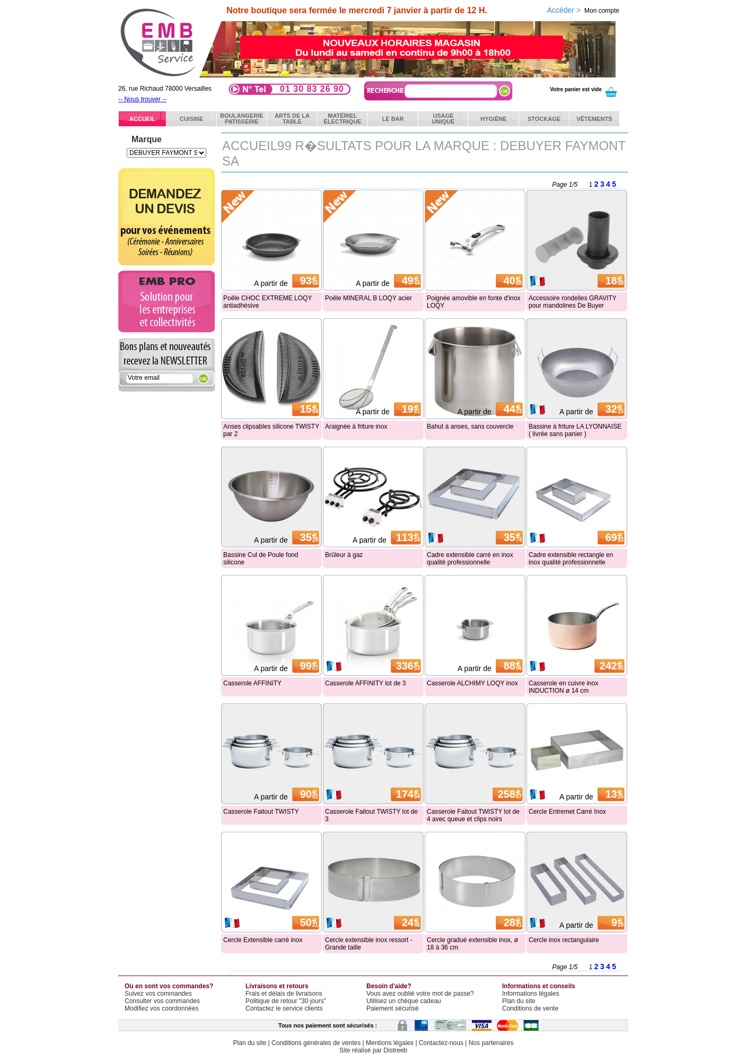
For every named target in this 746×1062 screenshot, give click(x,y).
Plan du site (519, 1001)
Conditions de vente (530, 1008)
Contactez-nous (441, 1043)
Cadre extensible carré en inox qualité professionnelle (470, 558)
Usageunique (443, 118)
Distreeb (395, 1050)
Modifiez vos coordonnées (161, 1008)
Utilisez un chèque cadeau (403, 1001)
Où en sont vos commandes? (169, 986)
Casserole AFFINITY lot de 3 (365, 683)
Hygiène (493, 119)
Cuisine (192, 119)
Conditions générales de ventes (316, 1043)
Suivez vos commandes (158, 993)
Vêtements (594, 119)
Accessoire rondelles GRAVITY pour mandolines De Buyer (573, 301)
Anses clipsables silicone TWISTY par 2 (271, 430)
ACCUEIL (142, 119)
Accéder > (583, 10)
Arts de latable (292, 118)
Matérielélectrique (343, 118)
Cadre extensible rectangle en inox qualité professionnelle (571, 558)
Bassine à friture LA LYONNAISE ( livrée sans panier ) (575, 430)
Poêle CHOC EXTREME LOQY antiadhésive (267, 301)
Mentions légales (390, 1043)
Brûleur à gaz (344, 555)
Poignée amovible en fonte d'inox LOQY (473, 301)
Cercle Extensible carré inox (262, 940)
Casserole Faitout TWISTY (261, 811)
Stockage (544, 119)
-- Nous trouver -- (142, 99)
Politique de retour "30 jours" (285, 1001)
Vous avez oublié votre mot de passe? (420, 993)
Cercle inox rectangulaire (564, 940)
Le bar (393, 119)
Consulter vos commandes (162, 1001)
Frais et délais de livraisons (283, 993)
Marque (146, 139)
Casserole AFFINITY (252, 683)
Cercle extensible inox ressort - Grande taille (369, 943)
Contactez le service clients (283, 1008)
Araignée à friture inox (356, 426)
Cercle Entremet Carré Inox (567, 811)
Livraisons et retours (277, 986)
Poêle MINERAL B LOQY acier (368, 298)
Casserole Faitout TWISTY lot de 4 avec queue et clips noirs (473, 815)
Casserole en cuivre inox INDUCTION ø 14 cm (563, 687)
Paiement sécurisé (392, 1008)
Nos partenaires (491, 1043)
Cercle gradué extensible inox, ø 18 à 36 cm (472, 943)
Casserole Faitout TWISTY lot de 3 (371, 815)
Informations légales (530, 993)
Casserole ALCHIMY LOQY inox (472, 683)
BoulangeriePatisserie (241, 118)
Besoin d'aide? (388, 986)
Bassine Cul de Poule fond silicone (260, 558)
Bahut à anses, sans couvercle (470, 426)
